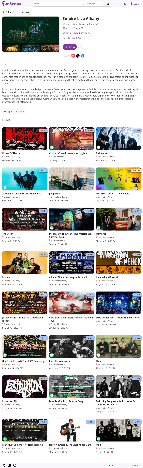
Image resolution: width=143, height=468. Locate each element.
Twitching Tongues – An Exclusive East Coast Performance (116, 403)
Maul (98, 444)
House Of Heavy (11, 153)
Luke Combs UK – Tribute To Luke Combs (118, 317)
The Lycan (7, 233)
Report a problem (14, 111)
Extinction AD (9, 401)
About (111, 465)
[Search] (107, 4)
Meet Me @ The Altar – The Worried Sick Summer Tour (70, 235)
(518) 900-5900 (72, 37)
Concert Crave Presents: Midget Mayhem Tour (71, 319)
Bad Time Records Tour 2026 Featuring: (23, 361)
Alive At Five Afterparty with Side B (68, 277)
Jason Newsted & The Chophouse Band (70, 444)
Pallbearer (101, 153)
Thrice (99, 361)
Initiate (6, 277)
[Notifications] (124, 3)
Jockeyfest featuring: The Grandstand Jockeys (22, 319)
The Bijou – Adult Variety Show (112, 193)
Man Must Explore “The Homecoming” (23, 444)
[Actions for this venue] (80, 46)
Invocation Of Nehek (107, 277)
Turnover (101, 233)
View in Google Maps (76, 28)
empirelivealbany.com (76, 32)
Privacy (123, 465)
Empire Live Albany (18, 12)
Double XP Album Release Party (66, 401)
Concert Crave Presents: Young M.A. (68, 153)
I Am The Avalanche (60, 361)
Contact (135, 465)
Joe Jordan (54, 193)
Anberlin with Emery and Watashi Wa (22, 193)
